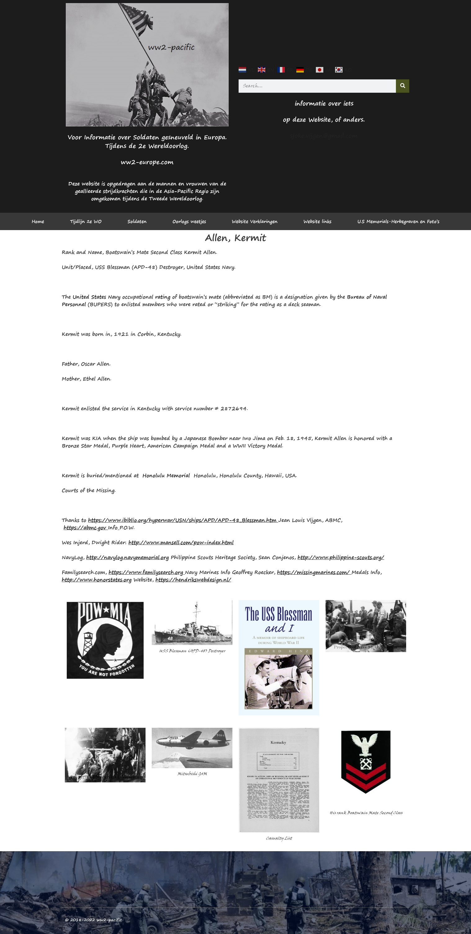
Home (38, 221)
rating (162, 296)
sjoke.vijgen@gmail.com (324, 135)
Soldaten (137, 221)
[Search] (402, 86)
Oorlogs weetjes (189, 221)
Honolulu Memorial (166, 475)
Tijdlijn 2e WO (85, 221)
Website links (317, 221)
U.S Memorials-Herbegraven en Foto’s (398, 221)
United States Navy (96, 296)
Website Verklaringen (254, 221)
